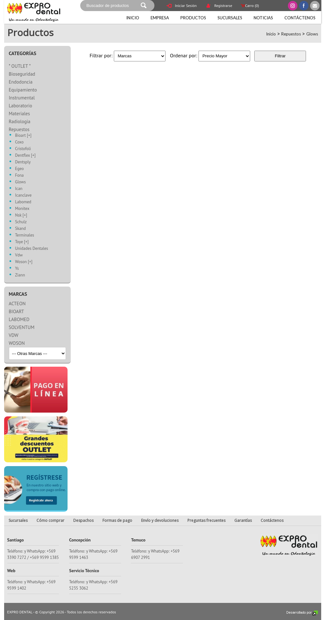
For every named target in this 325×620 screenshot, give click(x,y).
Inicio (132, 17)
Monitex (22, 208)
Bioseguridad (22, 74)
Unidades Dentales (31, 248)
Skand (20, 228)
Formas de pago (117, 520)
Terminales (24, 235)
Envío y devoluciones (160, 520)
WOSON (17, 343)
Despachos (83, 520)
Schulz (21, 222)
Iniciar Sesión (181, 6)
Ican (19, 189)
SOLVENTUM (22, 327)
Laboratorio (20, 106)
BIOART (16, 311)
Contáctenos (299, 17)
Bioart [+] (23, 135)
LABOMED (19, 319)
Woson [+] (24, 262)
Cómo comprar (50, 520)
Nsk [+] (21, 215)
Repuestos (291, 33)
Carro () (249, 5)
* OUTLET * (20, 66)
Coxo (19, 142)
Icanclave (23, 195)
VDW (13, 335)
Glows (312, 33)
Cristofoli (23, 149)
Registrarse (219, 6)
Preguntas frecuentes (206, 520)
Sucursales (230, 17)
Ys (17, 268)
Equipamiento (23, 90)
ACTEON (17, 304)
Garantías (243, 520)
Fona (19, 175)
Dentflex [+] (25, 155)
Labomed (23, 202)
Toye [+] (22, 242)
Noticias (263, 17)
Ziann (20, 275)
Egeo (19, 169)
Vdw (19, 255)
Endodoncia (21, 82)
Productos (193, 17)
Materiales (19, 114)
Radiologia (19, 121)
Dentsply (23, 162)
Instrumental (22, 98)
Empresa (160, 17)
